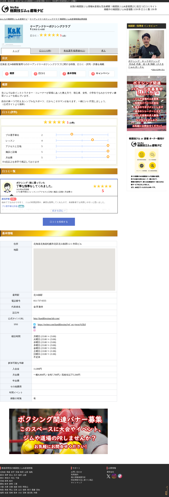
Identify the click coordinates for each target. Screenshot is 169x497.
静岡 (11, 484)
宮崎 (24, 493)
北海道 (3, 472)
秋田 (22, 472)
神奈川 (7, 478)
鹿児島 (30, 493)
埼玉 (13, 478)
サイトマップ (76, 483)
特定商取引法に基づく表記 (82, 480)
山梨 (24, 475)
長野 (6, 475)
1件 (64, 36)
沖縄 (35, 493)
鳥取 (2, 490)
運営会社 (110, 472)
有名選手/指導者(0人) (74, 51)
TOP (166, 493)
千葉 (17, 478)
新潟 (2, 475)
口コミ (39, 74)
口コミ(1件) (45, 51)
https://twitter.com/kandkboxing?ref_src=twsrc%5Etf (62, 324)
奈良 (20, 487)
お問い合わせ (76, 472)
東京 (2, 478)
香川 (29, 490)
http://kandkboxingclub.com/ (47, 318)
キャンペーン (100, 74)
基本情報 (69, 74)
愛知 (2, 484)
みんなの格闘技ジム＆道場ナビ (14, 19)
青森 (8, 472)
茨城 (2, 481)
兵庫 (6, 487)
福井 (20, 475)
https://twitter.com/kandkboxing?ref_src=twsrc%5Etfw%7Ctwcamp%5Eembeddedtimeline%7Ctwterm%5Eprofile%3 (11, 45)
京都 (11, 487)
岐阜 (6, 484)
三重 (15, 484)
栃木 (11, 481)
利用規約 (74, 475)
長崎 (11, 493)
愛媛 (33, 490)
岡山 (11, 490)
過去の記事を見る (158, 70)
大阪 (2, 487)
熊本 (15, 493)
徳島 (24, 490)
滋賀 (15, 487)
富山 (11, 475)
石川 (15, 475)
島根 (6, 490)
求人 (103, 51)
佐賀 (6, 493)
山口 (20, 490)
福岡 (2, 493)
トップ (16, 51)
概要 (9, 74)
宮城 (17, 472)
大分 (20, 493)
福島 (31, 472)
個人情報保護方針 (78, 477)
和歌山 (25, 487)
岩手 (13, 472)
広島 (15, 490)
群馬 (6, 481)
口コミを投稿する (59, 222)
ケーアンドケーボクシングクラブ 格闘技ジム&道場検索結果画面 (58, 19)
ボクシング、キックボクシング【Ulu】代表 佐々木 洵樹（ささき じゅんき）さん (146, 64)
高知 (38, 490)
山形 (26, 472)
